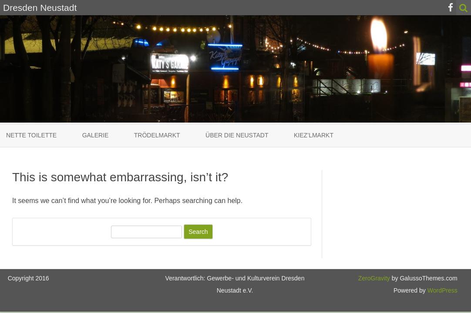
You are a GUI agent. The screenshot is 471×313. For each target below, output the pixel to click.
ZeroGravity (374, 278)
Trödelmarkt (157, 135)
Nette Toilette (31, 135)
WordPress (442, 290)
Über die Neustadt (236, 135)
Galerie (95, 135)
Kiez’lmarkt (313, 135)
